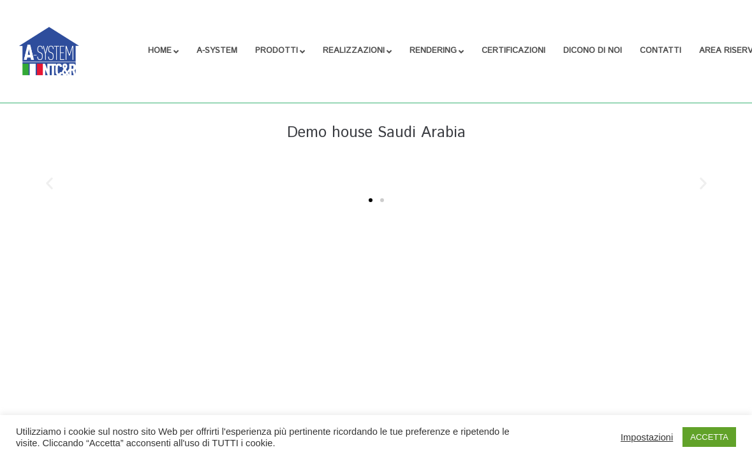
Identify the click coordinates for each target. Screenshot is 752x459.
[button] (49, 183)
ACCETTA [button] (709, 437)
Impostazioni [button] (647, 437)
